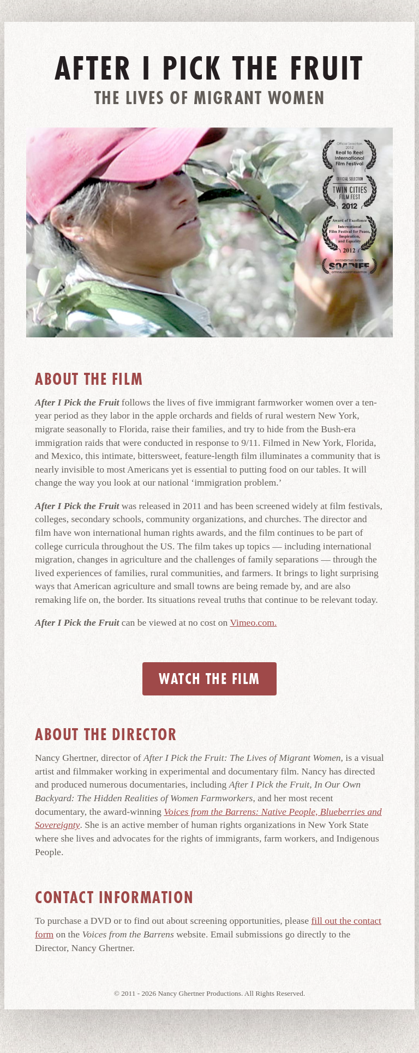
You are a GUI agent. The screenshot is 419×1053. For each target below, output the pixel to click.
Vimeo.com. (253, 622)
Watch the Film (209, 679)
